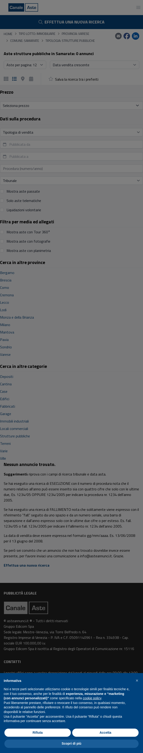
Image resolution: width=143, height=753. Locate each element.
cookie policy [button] (92, 698)
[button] (137, 680)
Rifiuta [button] (37, 732)
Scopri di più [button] (71, 743)
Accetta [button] (105, 732)
